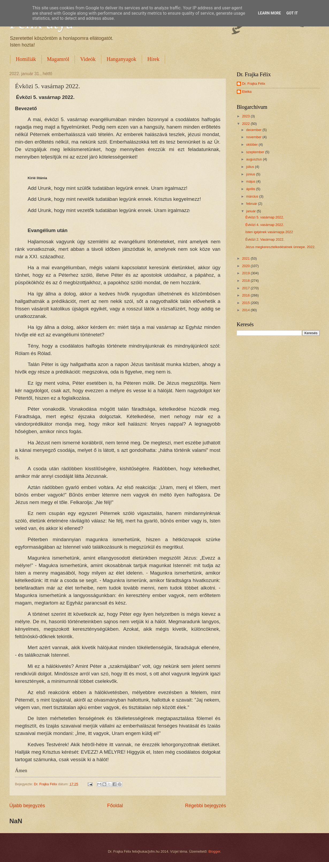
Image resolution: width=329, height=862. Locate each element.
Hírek (153, 59)
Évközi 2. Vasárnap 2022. (264, 239)
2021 (246, 258)
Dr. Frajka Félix (253, 84)
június (251, 174)
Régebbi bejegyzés (205, 805)
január (251, 211)
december (254, 130)
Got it (292, 13)
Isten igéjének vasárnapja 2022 (269, 232)
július (250, 167)
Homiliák (26, 59)
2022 (246, 124)
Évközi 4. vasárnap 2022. (264, 225)
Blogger (214, 851)
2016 (246, 295)
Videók (88, 59)
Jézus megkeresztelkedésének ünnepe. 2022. (280, 247)
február (252, 204)
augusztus (254, 159)
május (251, 181)
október (252, 145)
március (252, 196)
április (251, 189)
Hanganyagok (121, 59)
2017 (246, 288)
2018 (246, 281)
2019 (246, 273)
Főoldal (115, 805)
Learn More (269, 13)
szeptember (255, 152)
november (254, 137)
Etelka (247, 92)
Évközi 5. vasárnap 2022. (264, 217)
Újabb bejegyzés (27, 805)
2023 (246, 116)
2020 (246, 266)
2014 (246, 310)
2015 (246, 303)
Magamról (58, 59)
